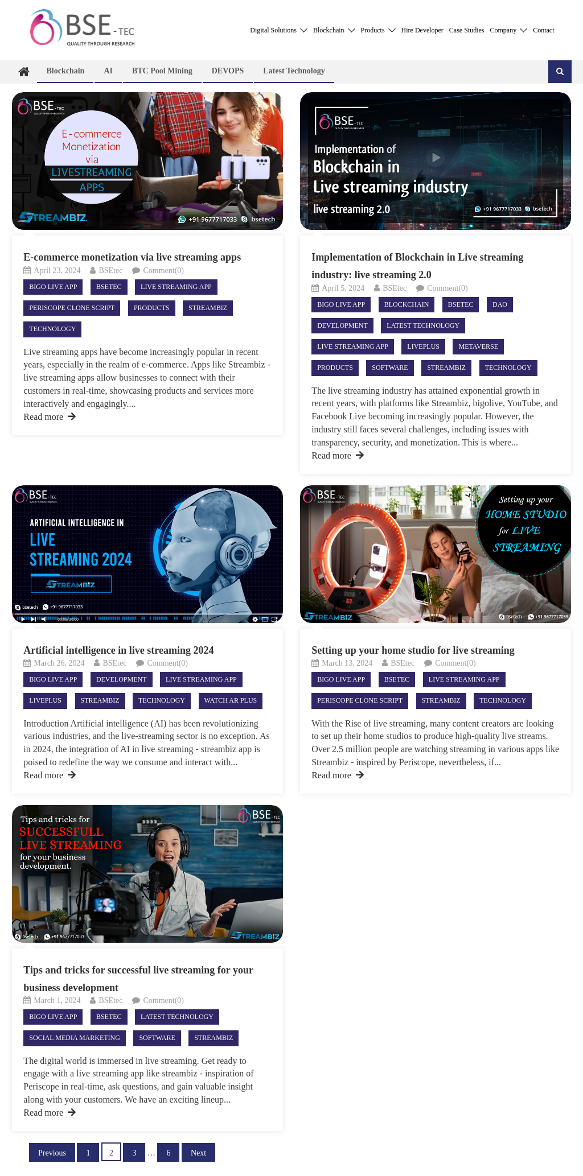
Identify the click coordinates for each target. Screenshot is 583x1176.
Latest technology (294, 71)
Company (509, 30)
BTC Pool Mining (162, 71)
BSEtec (110, 270)
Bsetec (109, 287)
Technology (52, 329)
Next (198, 1153)
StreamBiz (207, 308)
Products (378, 30)
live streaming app (176, 287)
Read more (49, 417)
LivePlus (423, 346)
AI (108, 71)
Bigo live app (53, 287)
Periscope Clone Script (71, 308)
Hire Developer (422, 30)
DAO (499, 304)
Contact (543, 30)
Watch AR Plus (230, 700)
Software (390, 368)
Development (342, 325)
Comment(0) (163, 270)
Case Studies (467, 30)
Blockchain (334, 30)
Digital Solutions (278, 30)
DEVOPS (228, 71)
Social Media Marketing (74, 1038)
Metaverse (478, 346)
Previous (52, 1153)
